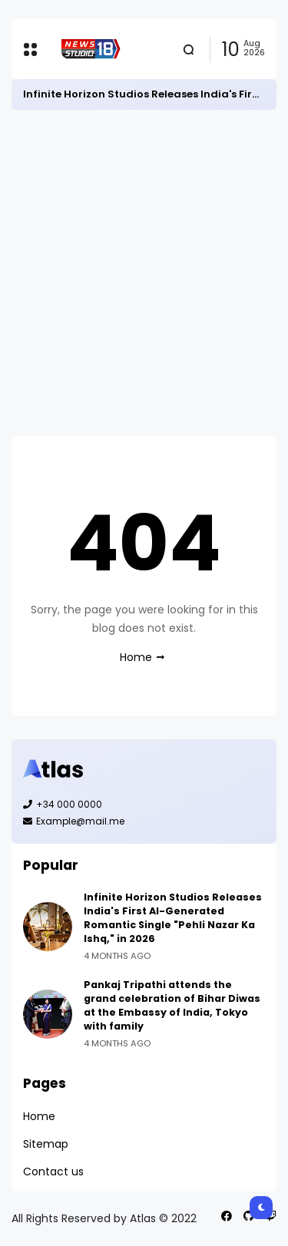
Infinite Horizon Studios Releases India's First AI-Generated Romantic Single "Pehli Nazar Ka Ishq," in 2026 (173, 918)
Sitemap (45, 1144)
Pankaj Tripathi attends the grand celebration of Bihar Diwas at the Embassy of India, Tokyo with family (172, 1005)
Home (136, 657)
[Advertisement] (144, 273)
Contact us (53, 1171)
